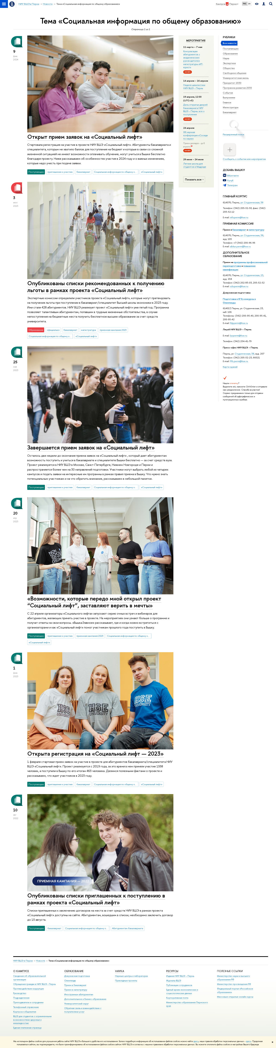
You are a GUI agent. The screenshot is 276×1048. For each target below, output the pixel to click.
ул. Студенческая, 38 (251, 202)
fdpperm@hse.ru (239, 323)
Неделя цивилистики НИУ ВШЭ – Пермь (194, 86)
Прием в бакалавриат (75, 985)
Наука (226, 58)
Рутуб (230, 180)
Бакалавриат (230, 112)
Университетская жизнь (236, 77)
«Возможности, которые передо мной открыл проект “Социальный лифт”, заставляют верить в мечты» (94, 602)
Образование (230, 53)
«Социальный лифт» (151, 171)
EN (249, 3)
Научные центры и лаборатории (131, 975)
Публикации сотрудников (179, 985)
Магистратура (230, 107)
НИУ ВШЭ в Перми (23, 960)
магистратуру (256, 229)
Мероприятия (195, 40)
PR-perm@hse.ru (239, 361)
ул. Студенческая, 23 (251, 275)
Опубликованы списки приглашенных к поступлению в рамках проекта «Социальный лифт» (96, 899)
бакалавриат (239, 229)
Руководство (19, 993)
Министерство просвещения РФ (234, 984)
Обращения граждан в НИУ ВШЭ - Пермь (34, 984)
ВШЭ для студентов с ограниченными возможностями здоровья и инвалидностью (32, 1020)
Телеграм (232, 185)
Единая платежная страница (27, 1027)
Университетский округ (76, 1003)
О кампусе (21, 971)
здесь (196, 1041)
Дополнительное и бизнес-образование (85, 999)
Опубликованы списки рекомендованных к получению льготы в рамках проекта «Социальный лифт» (95, 286)
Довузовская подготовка (236, 292)
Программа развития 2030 (237, 87)
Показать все (194, 179)
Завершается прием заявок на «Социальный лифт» (91, 447)
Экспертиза (229, 63)
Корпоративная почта (177, 997)
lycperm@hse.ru (238, 335)
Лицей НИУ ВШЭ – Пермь (237, 329)
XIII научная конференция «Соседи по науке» (195, 135)
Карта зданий (230, 366)
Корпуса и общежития (24, 1011)
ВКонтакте (233, 175)
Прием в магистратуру (75, 989)
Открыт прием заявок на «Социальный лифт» (84, 136)
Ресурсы (172, 971)
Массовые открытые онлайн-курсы (235, 996)
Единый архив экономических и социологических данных (182, 991)
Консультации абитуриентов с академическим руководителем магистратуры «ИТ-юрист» (193, 59)
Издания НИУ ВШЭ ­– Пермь (180, 975)
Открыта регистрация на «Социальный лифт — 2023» (95, 753)
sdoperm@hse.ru (239, 286)
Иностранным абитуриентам (78, 994)
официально (53, 329)
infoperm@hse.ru (239, 217)
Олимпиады (70, 980)
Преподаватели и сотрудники (28, 1002)
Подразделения (21, 997)
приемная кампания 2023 (113, 329)
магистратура (88, 329)
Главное (227, 102)
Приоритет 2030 (232, 82)
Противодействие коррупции (28, 988)
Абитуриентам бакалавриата (127, 928)
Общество (229, 68)
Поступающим (231, 48)
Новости (40, 960)
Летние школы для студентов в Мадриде (194, 165)
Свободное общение (234, 73)
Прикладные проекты (126, 980)
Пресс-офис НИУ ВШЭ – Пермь (240, 347)
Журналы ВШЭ (173, 980)
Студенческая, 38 (244, 353)
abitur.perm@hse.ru (240, 246)
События (228, 92)
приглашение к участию (60, 171)
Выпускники (229, 97)
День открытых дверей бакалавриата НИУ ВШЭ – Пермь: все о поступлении (195, 109)
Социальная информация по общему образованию (116, 171)
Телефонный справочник (26, 1007)
